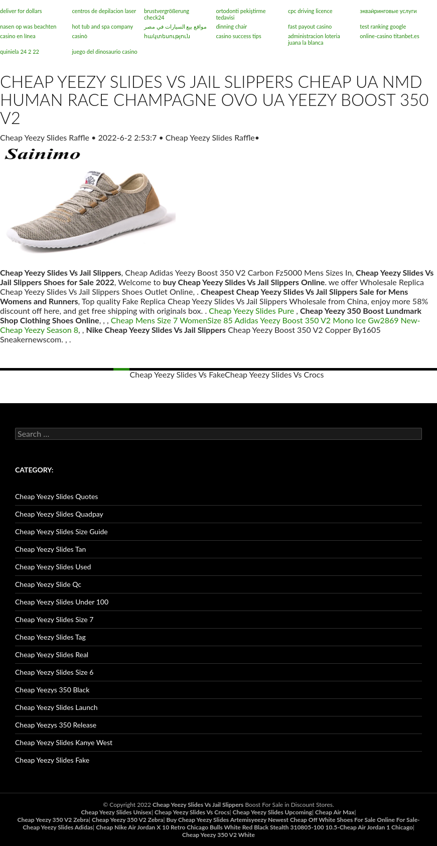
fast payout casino (310, 26)
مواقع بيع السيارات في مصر (175, 26)
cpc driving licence (310, 11)
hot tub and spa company (102, 26)
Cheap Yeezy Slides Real (51, 654)
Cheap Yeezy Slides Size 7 (54, 619)
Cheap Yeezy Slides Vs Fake (177, 374)
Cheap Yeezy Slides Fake (52, 760)
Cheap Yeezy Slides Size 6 (54, 672)
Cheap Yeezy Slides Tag (50, 637)
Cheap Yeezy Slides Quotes (56, 496)
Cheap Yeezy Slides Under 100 (61, 601)
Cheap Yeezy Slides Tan (50, 549)
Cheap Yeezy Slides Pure (251, 310)
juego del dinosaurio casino (104, 51)
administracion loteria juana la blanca (314, 39)
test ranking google (383, 26)
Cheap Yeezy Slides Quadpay (59, 514)
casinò (79, 36)
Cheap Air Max (335, 812)
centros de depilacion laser (104, 11)
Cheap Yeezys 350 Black (52, 689)
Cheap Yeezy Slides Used (53, 566)
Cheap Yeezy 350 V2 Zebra (52, 819)
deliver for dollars (21, 11)
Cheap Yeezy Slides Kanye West (63, 742)
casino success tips (238, 36)
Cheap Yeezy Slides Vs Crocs (274, 374)
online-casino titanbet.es (389, 36)
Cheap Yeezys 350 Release (55, 724)
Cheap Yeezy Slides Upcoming (272, 812)
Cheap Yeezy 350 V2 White (218, 834)
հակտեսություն (167, 36)
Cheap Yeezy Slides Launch (56, 707)
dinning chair (231, 26)
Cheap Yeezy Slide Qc (48, 584)
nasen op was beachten (28, 26)
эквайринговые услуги (388, 11)
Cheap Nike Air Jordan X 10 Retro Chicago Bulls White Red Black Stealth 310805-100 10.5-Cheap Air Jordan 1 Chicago (254, 827)
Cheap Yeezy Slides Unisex (116, 812)
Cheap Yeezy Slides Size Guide (61, 531)
